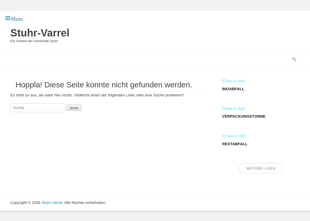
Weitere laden (260, 168)
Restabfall (234, 144)
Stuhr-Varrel (39, 33)
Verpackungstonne (244, 116)
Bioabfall (233, 89)
